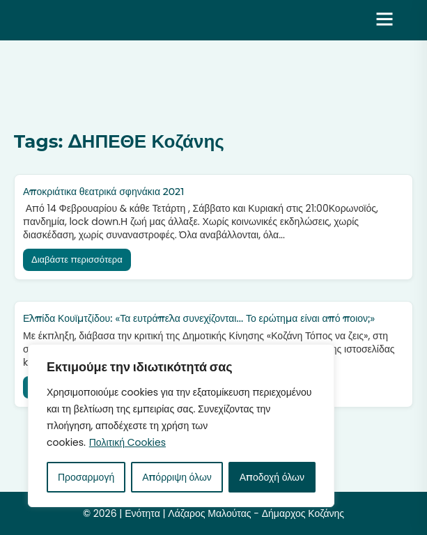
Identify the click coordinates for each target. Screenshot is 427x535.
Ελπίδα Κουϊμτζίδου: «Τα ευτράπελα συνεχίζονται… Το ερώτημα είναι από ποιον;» (199, 318)
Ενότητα (142, 513)
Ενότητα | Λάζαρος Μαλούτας (134, 19)
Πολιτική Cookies (127, 442)
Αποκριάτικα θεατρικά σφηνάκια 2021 (103, 191)
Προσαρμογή (86, 477)
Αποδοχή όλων (272, 477)
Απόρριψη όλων (177, 477)
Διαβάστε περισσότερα (77, 259)
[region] (181, 425)
